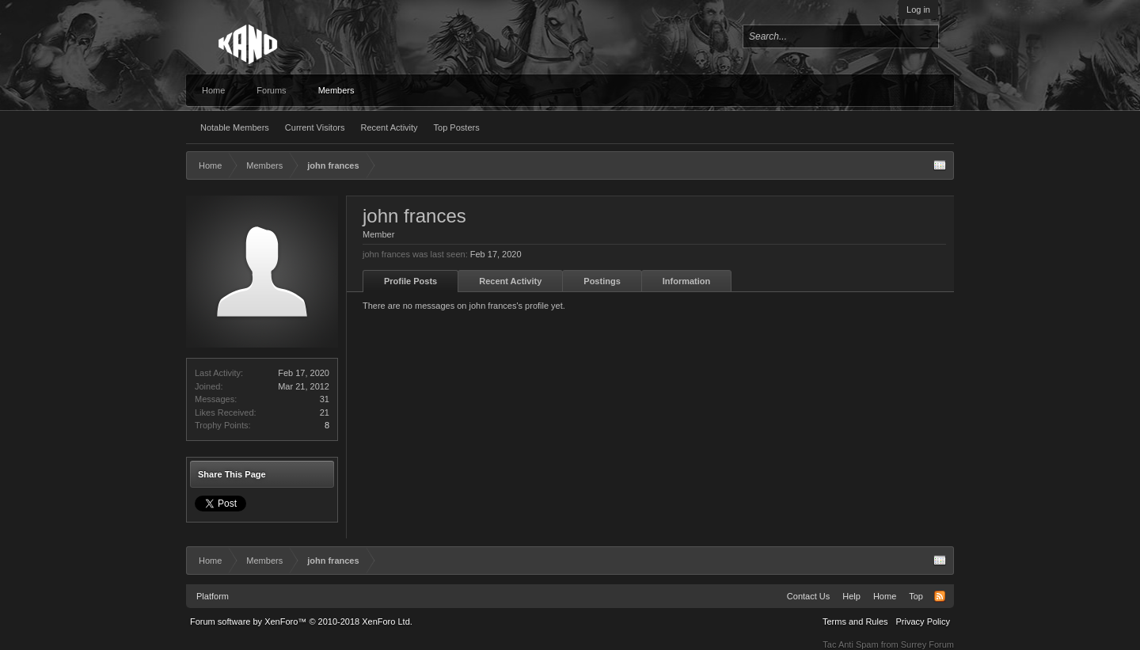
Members (336, 90)
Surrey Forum (927, 644)
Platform (212, 596)
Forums (271, 90)
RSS (939, 596)
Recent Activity (388, 127)
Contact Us (808, 596)
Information (687, 281)
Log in (918, 9)
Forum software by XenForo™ (301, 621)
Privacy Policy (923, 621)
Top (916, 596)
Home (213, 90)
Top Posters (457, 127)
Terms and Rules (855, 621)
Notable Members (234, 127)
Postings (601, 281)
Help (851, 596)
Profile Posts (410, 281)
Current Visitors (315, 127)
